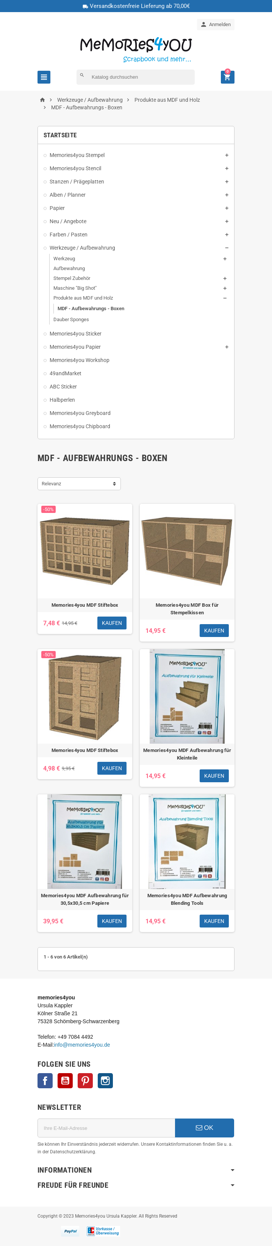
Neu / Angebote (68, 221)
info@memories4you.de (82, 1045)
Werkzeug (64, 258)
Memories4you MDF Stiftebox (85, 605)
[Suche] (136, 77)
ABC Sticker (63, 387)
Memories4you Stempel (77, 155)
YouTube (65, 1080)
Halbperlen (62, 400)
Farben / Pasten (69, 234)
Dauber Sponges (71, 319)
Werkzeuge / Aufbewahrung (82, 248)
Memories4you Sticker (76, 334)
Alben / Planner (68, 195)
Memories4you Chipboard (80, 426)
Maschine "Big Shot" (75, 288)
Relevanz (51, 483)
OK (204, 1127)
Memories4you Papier (75, 347)
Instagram (105, 1080)
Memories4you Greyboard (80, 413)
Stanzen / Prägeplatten (77, 182)
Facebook (45, 1080)
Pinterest (85, 1080)
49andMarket (65, 373)
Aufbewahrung (69, 268)
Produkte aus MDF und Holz (83, 298)
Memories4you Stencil (75, 168)
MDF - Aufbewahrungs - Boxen (91, 308)
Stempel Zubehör (71, 278)
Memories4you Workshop (79, 360)
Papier (57, 208)
